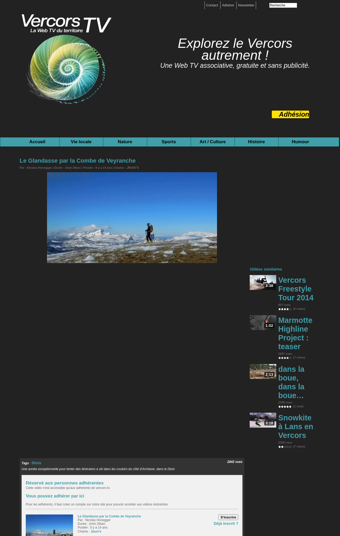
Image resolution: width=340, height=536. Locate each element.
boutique (178, 514)
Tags (188, 518)
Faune (196, 484)
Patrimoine (201, 490)
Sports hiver (306, 484)
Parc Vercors (264, 484)
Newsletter (246, 5)
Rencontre (120, 484)
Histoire (256, 141)
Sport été (24, 490)
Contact (212, 5)
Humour (300, 141)
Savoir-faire (109, 490)
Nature (125, 141)
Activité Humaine (46, 484)
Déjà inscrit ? (228, 429)
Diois (35, 371)
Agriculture (72, 484)
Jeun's (131, 166)
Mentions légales (154, 514)
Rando (246, 484)
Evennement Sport (50, 490)
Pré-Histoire (223, 490)
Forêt (88, 484)
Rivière (232, 484)
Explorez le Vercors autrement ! (235, 49)
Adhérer (228, 5)
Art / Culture (212, 141)
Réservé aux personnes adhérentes (75, 390)
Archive (183, 490)
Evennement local (147, 484)
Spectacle (130, 490)
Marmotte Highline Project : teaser (295, 301)
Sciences (285, 484)
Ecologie (102, 484)
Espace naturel (176, 484)
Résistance (165, 490)
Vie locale (81, 141)
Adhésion (294, 114)
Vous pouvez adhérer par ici (47, 403)
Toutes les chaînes (164, 518)
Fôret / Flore (214, 484)
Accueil (37, 141)
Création (91, 490)
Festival (74, 490)
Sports (169, 141)
